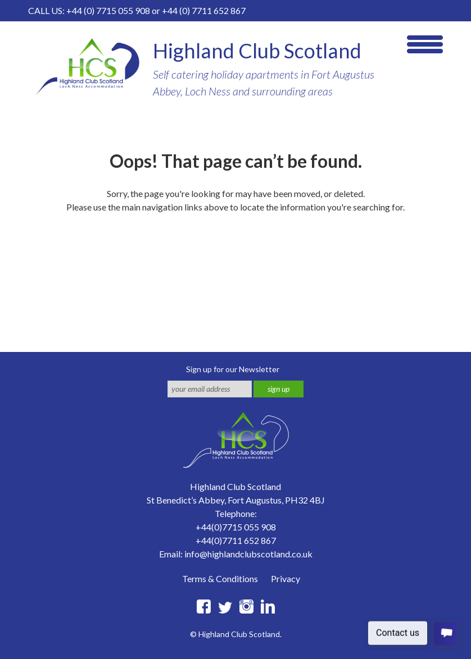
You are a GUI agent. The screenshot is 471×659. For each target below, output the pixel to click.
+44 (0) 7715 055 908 (108, 10)
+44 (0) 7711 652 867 (204, 10)
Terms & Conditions (220, 578)
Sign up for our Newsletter (232, 369)
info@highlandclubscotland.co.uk (248, 553)
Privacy (285, 578)
